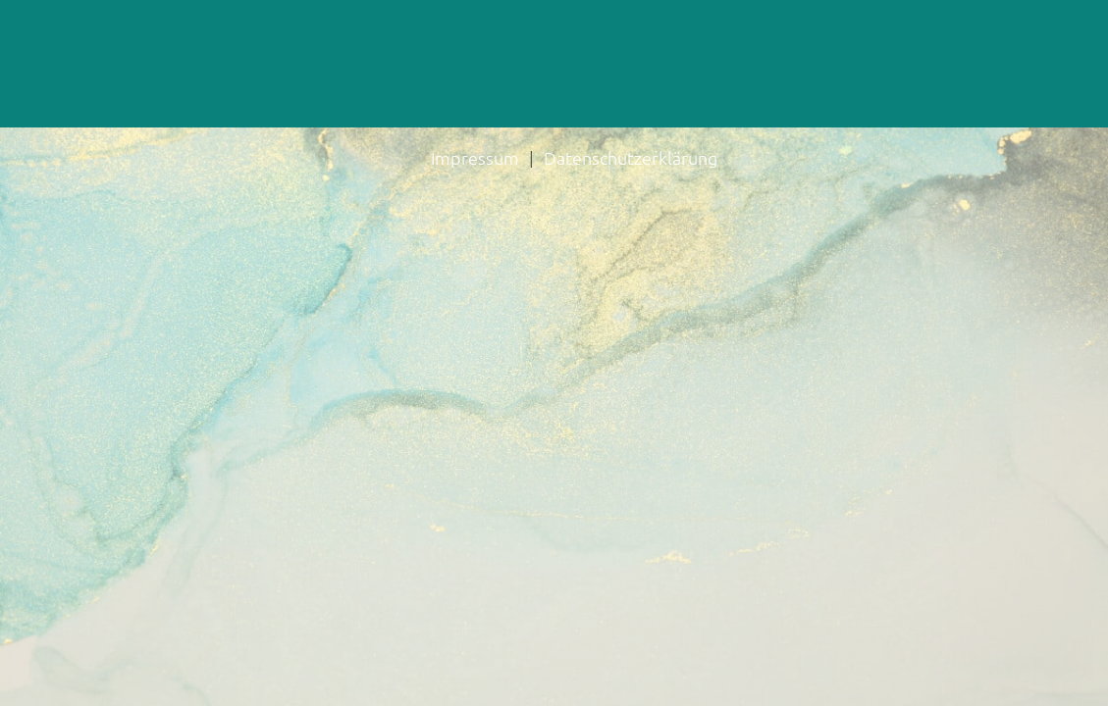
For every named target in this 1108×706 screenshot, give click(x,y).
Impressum (475, 157)
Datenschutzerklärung (630, 157)
